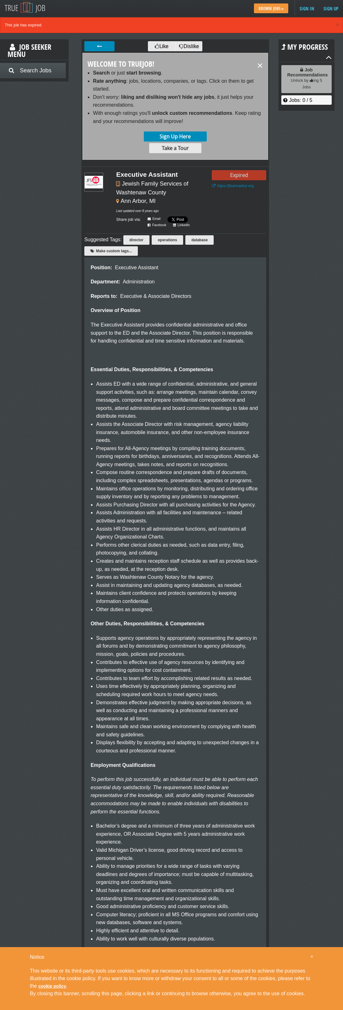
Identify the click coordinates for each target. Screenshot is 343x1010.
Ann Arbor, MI (138, 201)
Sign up (330, 8)
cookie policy (52, 986)
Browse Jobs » (271, 8)
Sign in (307, 8)
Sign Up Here (175, 136)
